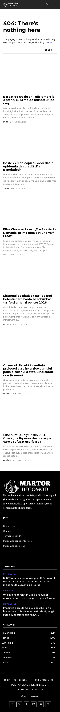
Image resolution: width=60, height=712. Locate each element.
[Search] (49, 50)
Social (6, 188)
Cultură (7, 122)
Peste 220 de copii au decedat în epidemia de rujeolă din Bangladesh (28, 166)
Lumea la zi (9, 590)
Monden (7, 324)
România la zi (9, 394)
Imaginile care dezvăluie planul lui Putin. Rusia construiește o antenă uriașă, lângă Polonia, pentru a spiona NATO (28, 611)
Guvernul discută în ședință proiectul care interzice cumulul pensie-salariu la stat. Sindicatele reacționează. (28, 370)
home (49, 42)
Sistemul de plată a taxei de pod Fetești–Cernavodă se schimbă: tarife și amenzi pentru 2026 (27, 299)
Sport (5, 255)
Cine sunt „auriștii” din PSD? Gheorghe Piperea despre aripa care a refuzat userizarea (27, 438)
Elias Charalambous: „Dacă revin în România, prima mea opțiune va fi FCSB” (29, 233)
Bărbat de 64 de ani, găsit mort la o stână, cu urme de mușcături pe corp (28, 100)
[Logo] (10, 4)
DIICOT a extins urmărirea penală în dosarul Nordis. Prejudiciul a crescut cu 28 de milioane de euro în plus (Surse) (29, 581)
